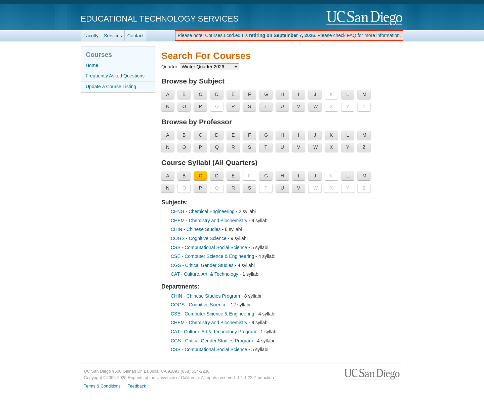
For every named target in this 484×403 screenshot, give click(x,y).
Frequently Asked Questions (115, 75)
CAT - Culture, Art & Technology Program (214, 331)
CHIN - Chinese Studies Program (206, 296)
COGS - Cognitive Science (199, 238)
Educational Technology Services (159, 18)
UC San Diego (364, 18)
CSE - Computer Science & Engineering (212, 256)
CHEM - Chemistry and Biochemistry (210, 220)
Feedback (136, 386)
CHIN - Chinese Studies (196, 229)
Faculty (90, 35)
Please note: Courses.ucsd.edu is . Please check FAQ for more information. (289, 35)
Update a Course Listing (111, 86)
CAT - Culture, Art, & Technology (205, 274)
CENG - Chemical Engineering (203, 211)
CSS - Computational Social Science (209, 247)
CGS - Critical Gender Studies (203, 265)
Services (113, 35)
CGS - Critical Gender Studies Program (212, 340)
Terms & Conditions (102, 386)
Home (92, 65)
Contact (135, 35)
